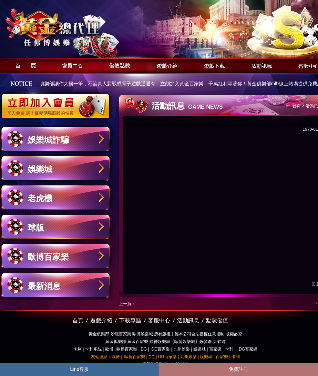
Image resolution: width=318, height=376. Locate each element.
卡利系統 (93, 349)
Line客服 (79, 369)
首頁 (23, 65)
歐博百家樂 (48, 256)
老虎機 (40, 198)
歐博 (109, 349)
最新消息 (44, 286)
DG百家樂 (160, 349)
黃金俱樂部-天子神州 (73, 27)
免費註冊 (238, 369)
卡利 (77, 349)
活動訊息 (259, 65)
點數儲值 (217, 320)
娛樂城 (40, 169)
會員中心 (70, 65)
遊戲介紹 (165, 65)
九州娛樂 (181, 349)
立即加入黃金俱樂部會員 (57, 102)
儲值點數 (118, 65)
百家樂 (215, 349)
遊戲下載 (212, 65)
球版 (36, 227)
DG (144, 349)
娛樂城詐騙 (48, 139)
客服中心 (159, 320)
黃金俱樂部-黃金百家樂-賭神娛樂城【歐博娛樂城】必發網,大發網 (165, 341)
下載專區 (130, 320)
